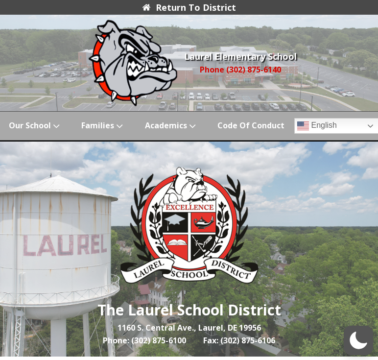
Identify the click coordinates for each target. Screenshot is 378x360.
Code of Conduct (250, 125)
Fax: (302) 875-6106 (239, 340)
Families (103, 125)
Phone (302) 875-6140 (240, 69)
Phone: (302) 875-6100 (144, 340)
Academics (171, 125)
